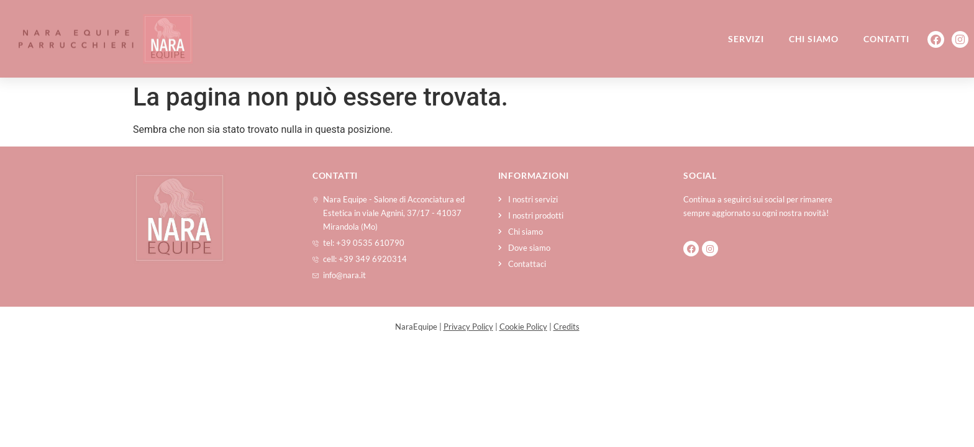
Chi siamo (814, 39)
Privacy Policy (468, 327)
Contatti (886, 39)
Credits (566, 327)
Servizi (746, 39)
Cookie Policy (523, 327)
